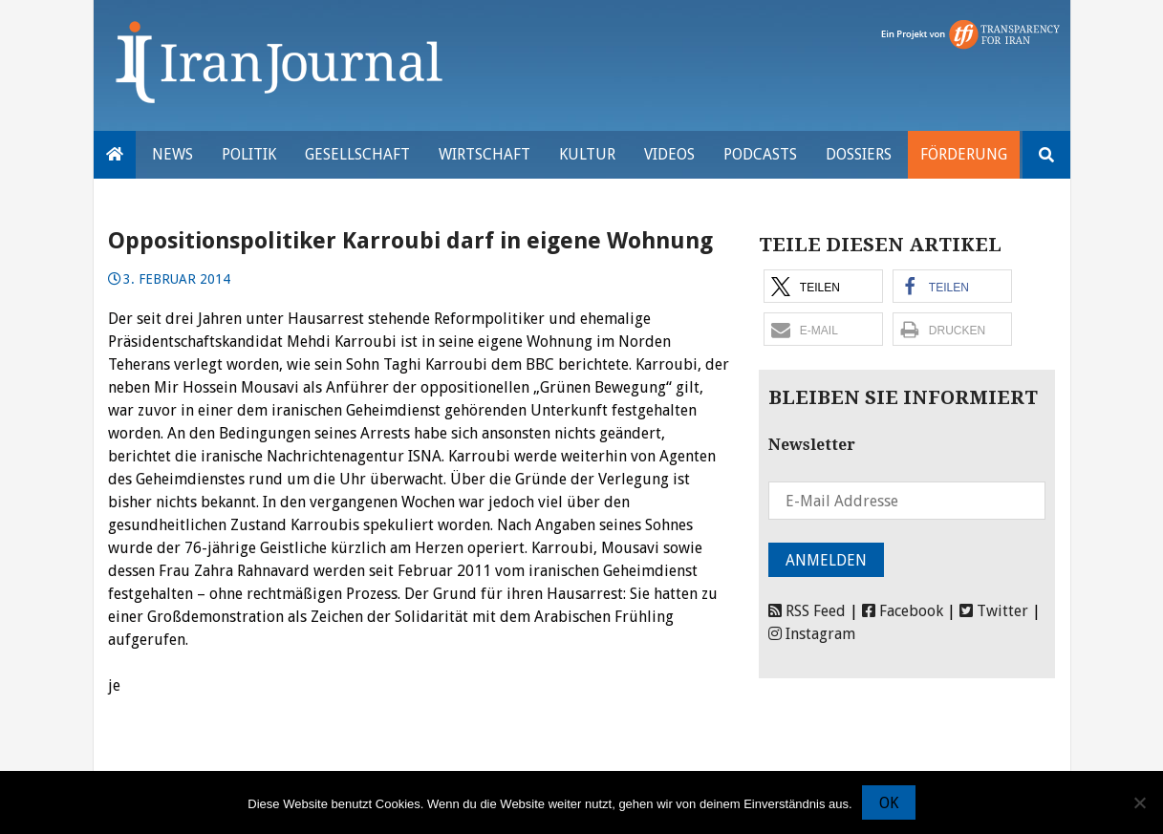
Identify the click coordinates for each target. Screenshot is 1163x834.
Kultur (587, 154)
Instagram (811, 634)
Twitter (993, 611)
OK (888, 803)
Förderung (963, 154)
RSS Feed (807, 611)
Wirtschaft (484, 154)
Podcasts (760, 154)
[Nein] (1139, 802)
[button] (823, 286)
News (172, 154)
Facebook (902, 611)
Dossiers (859, 154)
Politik (249, 154)
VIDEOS (669, 154)
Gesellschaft (357, 154)
